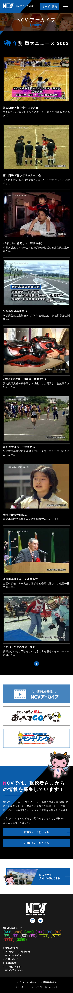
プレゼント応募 (13, 966)
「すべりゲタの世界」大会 (19, 647)
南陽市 (18, 932)
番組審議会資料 (50, 982)
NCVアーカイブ (13, 955)
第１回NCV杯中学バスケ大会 (20, 107)
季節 (50, 932)
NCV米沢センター (14, 970)
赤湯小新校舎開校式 (15, 515)
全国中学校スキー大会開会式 (20, 579)
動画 (33, 936)
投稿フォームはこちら (36, 832)
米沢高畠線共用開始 (15, 311)
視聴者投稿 (11, 963)
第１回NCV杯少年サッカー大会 (22, 175)
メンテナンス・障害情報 (17, 951)
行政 (24, 936)
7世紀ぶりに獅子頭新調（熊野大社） (25, 379)
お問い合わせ (12, 959)
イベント (43, 936)
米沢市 (7, 932)
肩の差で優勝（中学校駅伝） (20, 447)
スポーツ (56, 936)
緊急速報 (8, 940)
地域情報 (21, 940)
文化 (58, 932)
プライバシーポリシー (28, 982)
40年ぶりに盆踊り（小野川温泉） (23, 243)
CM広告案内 (11, 948)
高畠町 (29, 932)
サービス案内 (50, 6)
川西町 (40, 932)
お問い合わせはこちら (36, 843)
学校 (7, 936)
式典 (15, 936)
